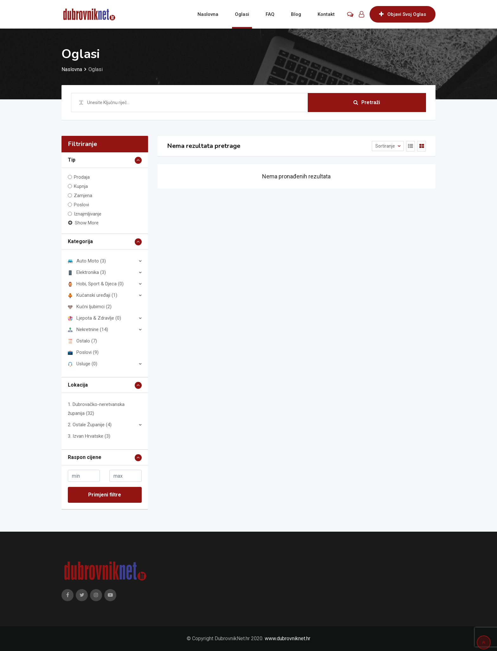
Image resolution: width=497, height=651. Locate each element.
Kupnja (81, 186)
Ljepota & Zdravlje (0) (94, 318)
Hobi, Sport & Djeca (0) (96, 284)
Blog (296, 14)
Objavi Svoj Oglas (402, 14)
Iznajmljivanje (87, 214)
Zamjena (83, 195)
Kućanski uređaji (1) (92, 295)
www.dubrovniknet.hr (287, 638)
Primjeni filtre (104, 495)
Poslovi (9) (83, 352)
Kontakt (326, 14)
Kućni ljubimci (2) (90, 306)
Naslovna (207, 14)
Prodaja (82, 177)
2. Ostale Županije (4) (90, 425)
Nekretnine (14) (88, 329)
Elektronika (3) (87, 272)
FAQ (270, 14)
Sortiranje (385, 146)
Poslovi (81, 205)
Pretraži (366, 102)
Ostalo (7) (82, 341)
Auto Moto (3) (87, 261)
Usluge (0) (82, 364)
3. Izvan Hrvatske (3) (89, 436)
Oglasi (242, 14)
